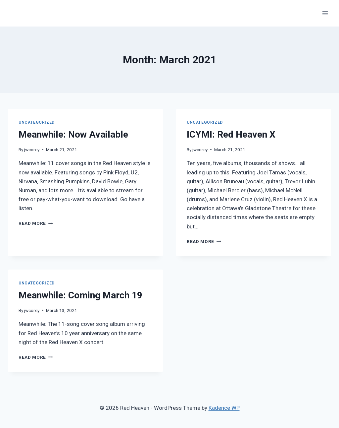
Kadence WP (224, 407)
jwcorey (31, 149)
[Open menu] (325, 13)
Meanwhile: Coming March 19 (80, 295)
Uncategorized (37, 122)
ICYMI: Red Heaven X (231, 134)
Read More (36, 223)
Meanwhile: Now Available (73, 134)
